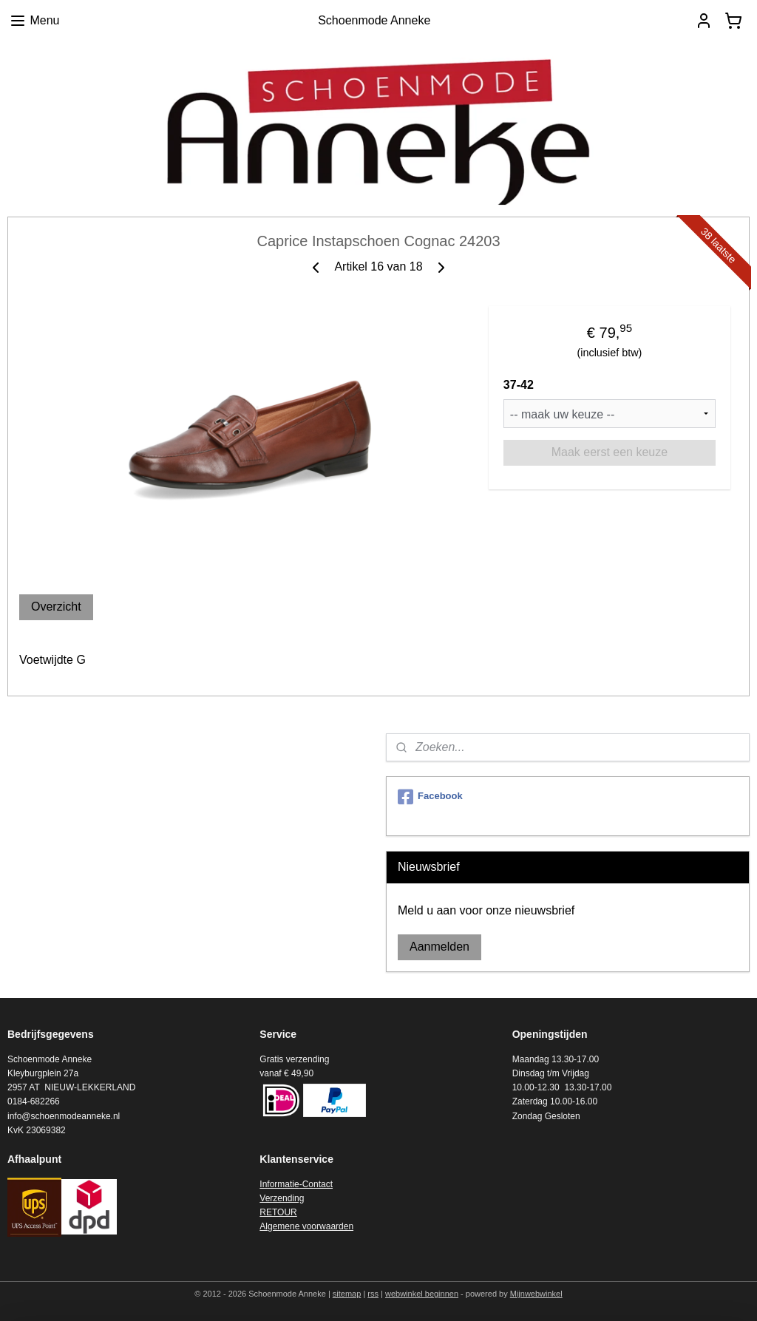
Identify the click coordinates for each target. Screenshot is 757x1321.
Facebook (430, 797)
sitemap (347, 1293)
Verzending (281, 1198)
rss (372, 1293)
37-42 (518, 384)
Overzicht (56, 606)
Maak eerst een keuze (609, 452)
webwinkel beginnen (421, 1293)
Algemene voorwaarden (306, 1226)
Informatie (279, 1184)
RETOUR (277, 1212)
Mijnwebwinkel (536, 1293)
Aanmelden (439, 946)
